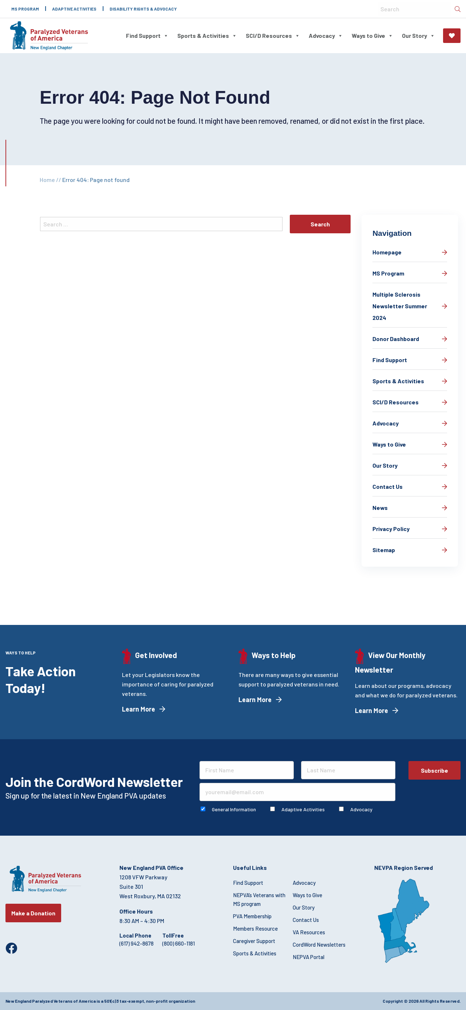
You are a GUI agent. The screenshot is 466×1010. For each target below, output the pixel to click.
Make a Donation (452, 35)
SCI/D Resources (273, 35)
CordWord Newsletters (319, 944)
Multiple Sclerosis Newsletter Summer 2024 (399, 306)
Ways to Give (372, 35)
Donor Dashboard (395, 338)
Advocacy (326, 35)
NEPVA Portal (308, 957)
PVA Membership (252, 916)
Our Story (418, 35)
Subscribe (434, 770)
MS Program (25, 8)
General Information (234, 809)
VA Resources (309, 932)
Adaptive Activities (74, 8)
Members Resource (255, 928)
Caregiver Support (254, 941)
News (380, 507)
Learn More (138, 709)
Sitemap (383, 549)
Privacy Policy (391, 528)
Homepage (387, 252)
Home (47, 179)
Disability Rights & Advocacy (143, 8)
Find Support (147, 35)
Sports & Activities (207, 35)
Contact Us (387, 486)
